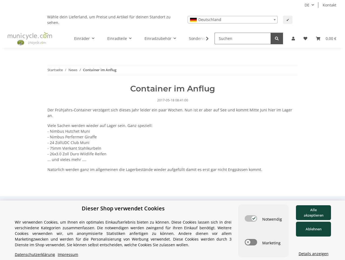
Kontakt (329, 5)
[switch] (251, 218)
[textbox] (232, 19)
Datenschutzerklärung (35, 254)
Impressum (68, 254)
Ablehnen (314, 229)
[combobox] (233, 19)
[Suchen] (243, 38)
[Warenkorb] (326, 38)
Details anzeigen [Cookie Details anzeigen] (314, 253)
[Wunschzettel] (305, 38)
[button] (293, 38)
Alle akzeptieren (313, 212)
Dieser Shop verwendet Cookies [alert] (123, 208)
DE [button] (307, 5)
